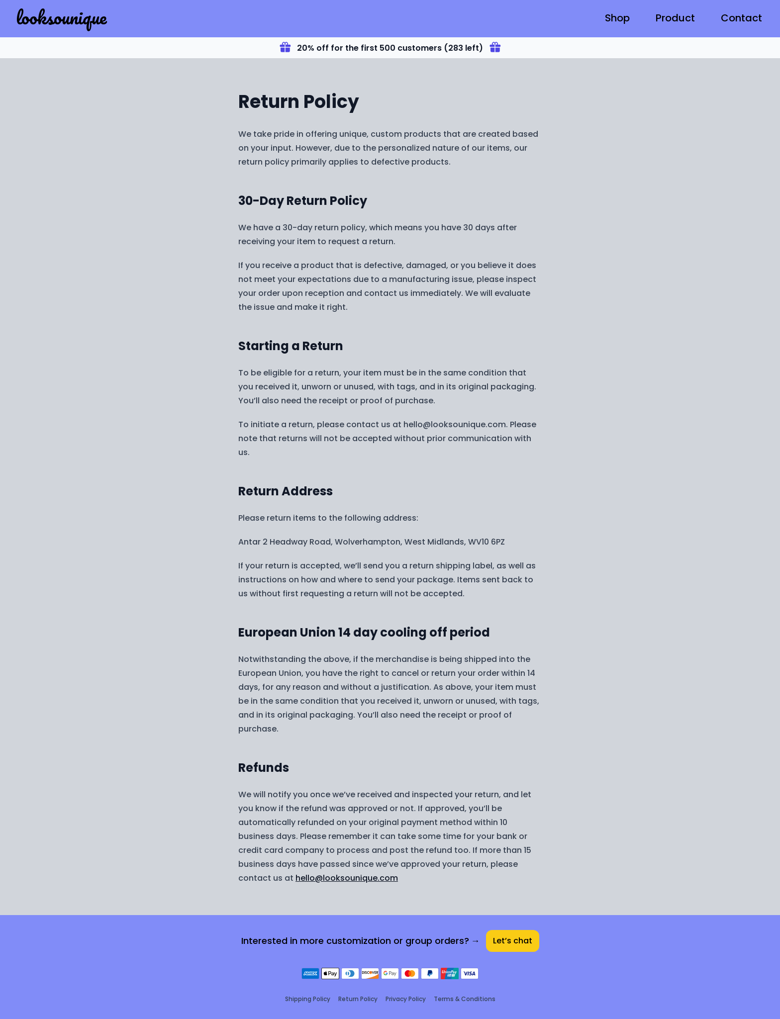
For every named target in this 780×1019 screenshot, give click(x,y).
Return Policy (358, 999)
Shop (617, 18)
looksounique (61, 16)
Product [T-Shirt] (675, 18)
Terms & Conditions (464, 999)
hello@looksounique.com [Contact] (346, 878)
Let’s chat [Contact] (512, 940)
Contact (741, 18)
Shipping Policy (307, 999)
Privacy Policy (406, 999)
